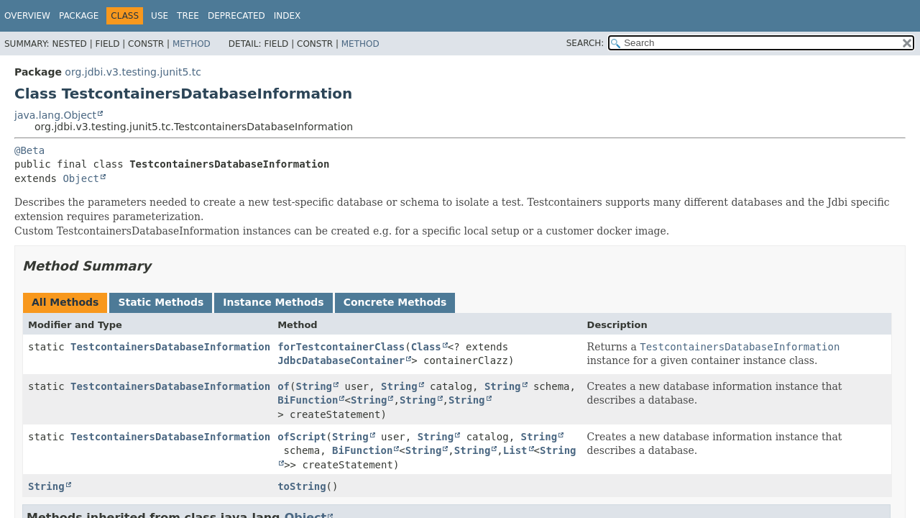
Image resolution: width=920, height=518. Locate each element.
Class (426, 347)
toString (301, 486)
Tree (188, 16)
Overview (27, 16)
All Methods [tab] (65, 302)
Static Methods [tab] (160, 302)
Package (78, 16)
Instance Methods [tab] (273, 302)
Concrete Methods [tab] (395, 302)
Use (159, 16)
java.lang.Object (55, 115)
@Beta (29, 150)
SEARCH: (585, 43)
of (283, 386)
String (313, 386)
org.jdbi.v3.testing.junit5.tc (133, 72)
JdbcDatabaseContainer (341, 360)
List (515, 450)
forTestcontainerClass (341, 347)
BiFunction (307, 400)
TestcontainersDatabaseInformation (170, 347)
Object (81, 178)
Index (287, 16)
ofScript (301, 436)
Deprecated (236, 16)
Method (191, 44)
